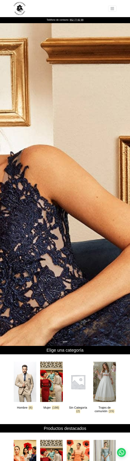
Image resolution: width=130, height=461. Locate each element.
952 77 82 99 (76, 20)
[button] (121, 452)
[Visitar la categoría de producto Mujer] (51, 388)
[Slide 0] (65, 342)
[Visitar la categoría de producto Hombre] (25, 388)
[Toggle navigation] (112, 9)
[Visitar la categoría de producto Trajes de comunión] (104, 388)
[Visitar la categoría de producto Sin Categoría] (78, 388)
